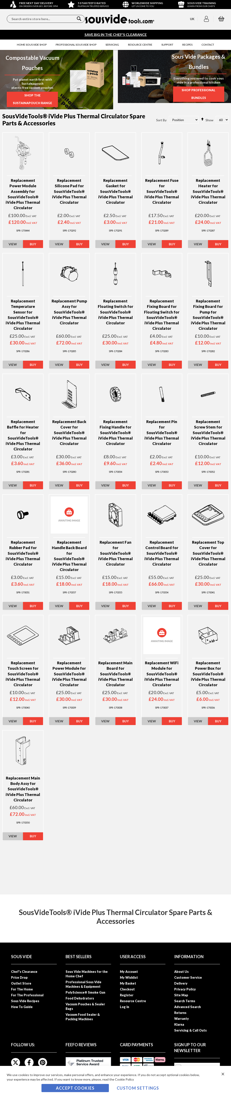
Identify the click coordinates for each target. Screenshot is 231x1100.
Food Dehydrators (80, 998)
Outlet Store (21, 983)
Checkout (127, 989)
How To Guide (22, 1007)
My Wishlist (129, 977)
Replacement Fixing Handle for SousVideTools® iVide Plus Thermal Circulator (115, 433)
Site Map (181, 995)
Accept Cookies (75, 1088)
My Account (129, 972)
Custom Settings (138, 1088)
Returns (180, 1013)
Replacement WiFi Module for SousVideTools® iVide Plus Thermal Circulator (161, 674)
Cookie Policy (124, 1079)
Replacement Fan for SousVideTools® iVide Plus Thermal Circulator (115, 554)
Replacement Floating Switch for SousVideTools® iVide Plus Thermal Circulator (115, 312)
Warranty (181, 1018)
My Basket (128, 983)
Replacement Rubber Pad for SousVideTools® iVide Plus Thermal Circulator (23, 554)
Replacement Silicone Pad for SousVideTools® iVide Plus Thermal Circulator (69, 192)
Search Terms (184, 1001)
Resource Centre (133, 1001)
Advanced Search (187, 1007)
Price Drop (19, 977)
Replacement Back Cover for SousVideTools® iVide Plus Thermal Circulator (69, 433)
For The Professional (27, 995)
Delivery (181, 983)
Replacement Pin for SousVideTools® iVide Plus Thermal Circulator (161, 433)
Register (126, 995)
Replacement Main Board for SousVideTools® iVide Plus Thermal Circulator (115, 674)
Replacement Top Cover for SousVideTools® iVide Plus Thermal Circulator (208, 554)
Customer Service (188, 977)
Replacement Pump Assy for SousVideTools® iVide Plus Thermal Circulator (69, 312)
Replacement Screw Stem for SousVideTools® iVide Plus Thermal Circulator (208, 433)
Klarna (179, 1024)
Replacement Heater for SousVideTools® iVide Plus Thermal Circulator (208, 192)
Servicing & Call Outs (190, 1030)
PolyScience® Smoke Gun (85, 992)
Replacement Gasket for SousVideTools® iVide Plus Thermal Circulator (115, 192)
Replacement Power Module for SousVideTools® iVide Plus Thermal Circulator (69, 674)
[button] (207, 19)
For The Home (22, 989)
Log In (124, 1007)
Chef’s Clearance (24, 972)
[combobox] (46, 19)
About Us (181, 972)
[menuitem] (31, 44)
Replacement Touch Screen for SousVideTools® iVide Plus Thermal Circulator (23, 674)
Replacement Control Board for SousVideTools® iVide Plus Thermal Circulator (161, 554)
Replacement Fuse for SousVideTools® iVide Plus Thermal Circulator (161, 192)
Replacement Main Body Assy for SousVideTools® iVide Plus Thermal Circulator (23, 789)
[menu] (115, 45)
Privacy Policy (185, 989)
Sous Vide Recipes (25, 1001)
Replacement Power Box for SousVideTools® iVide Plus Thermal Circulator (208, 674)
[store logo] (119, 19)
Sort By (161, 120)
